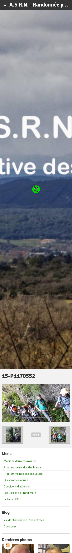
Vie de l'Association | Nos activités (24, 520)
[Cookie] (7, 545)
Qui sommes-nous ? (16, 480)
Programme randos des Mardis (22, 467)
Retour (36, 434)
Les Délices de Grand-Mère (20, 492)
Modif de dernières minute (20, 461)
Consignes (10, 526)
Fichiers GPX (11, 499)
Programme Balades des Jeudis (23, 473)
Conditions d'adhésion (17, 486)
